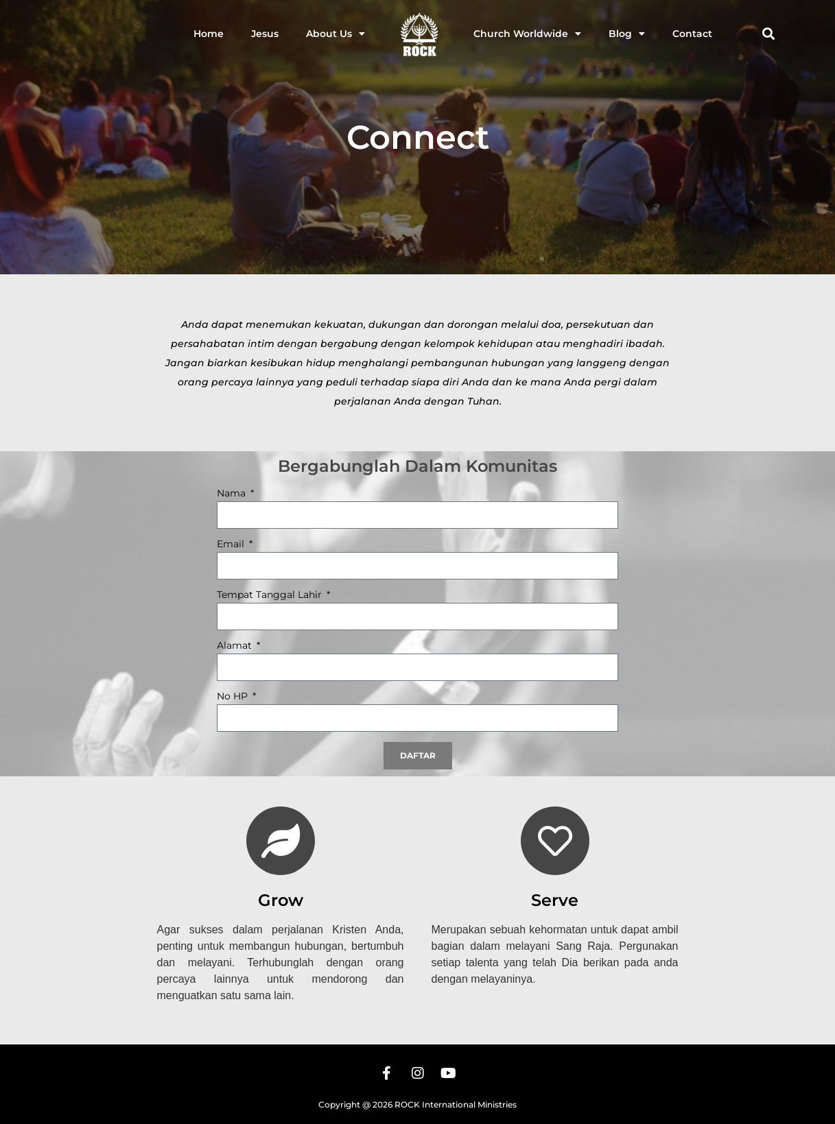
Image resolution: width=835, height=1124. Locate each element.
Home (208, 33)
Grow (280, 900)
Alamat (236, 646)
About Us (335, 33)
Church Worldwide (527, 33)
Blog (627, 33)
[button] (768, 34)
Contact (692, 33)
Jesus (265, 33)
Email (232, 544)
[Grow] (280, 840)
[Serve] (555, 840)
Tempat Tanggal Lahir (271, 595)
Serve (554, 900)
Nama (232, 493)
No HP (233, 696)
